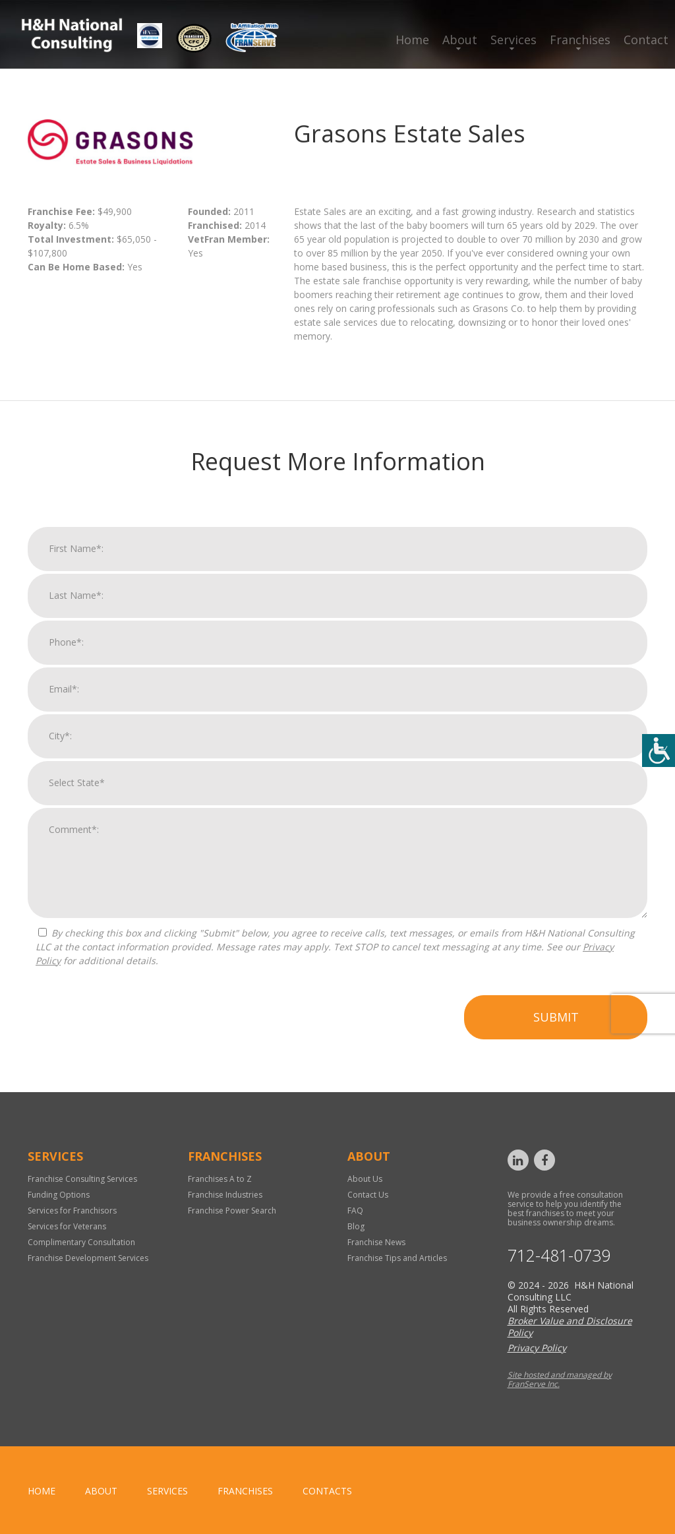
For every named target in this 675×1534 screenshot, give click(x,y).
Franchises (580, 39)
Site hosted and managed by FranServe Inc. (560, 1379)
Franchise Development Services (88, 1258)
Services (513, 39)
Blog (356, 1226)
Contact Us (367, 1194)
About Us (364, 1178)
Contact (646, 39)
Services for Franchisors (72, 1210)
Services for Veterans (67, 1226)
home (41, 1491)
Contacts (327, 1491)
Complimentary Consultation (81, 1242)
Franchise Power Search (232, 1210)
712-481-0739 (559, 1255)
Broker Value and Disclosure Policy (570, 1326)
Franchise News (376, 1242)
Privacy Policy (537, 1347)
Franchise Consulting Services (82, 1178)
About (459, 39)
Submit (556, 1029)
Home (412, 39)
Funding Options (59, 1194)
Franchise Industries (225, 1194)
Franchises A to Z (220, 1178)
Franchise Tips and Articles (397, 1258)
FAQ (355, 1210)
